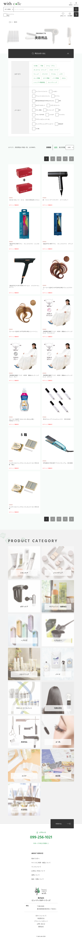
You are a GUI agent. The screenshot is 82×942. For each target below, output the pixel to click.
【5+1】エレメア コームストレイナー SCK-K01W (56, 419)
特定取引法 (41, 917)
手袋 (41, 66)
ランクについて (36, 865)
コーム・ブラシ (50, 66)
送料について (35, 873)
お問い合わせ (41, 922)
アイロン (53, 74)
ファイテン (62, 115)
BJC (60, 101)
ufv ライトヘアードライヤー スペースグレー (55, 200)
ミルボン (55, 92)
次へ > (71, 159)
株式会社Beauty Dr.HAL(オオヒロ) (45, 101)
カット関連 (37, 78)
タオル (64, 78)
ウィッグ (36, 74)
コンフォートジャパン (41, 92)
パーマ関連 (55, 78)
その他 (35, 66)
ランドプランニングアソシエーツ (44, 124)
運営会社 (41, 925)
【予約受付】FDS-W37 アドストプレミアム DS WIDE (58, 463)
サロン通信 (39, 110)
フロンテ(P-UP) (40, 115)
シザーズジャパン (55, 105)
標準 (55, 147)
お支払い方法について (38, 869)
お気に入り (63, 15)
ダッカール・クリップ (40, 70)
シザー (61, 74)
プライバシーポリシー (41, 919)
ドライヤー (45, 74)
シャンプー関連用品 (39, 83)
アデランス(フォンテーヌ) (42, 119)
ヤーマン (57, 96)
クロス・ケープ (53, 70)
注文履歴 (70, 15)
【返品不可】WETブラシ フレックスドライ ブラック (58, 244)
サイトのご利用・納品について (41, 861)
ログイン (76, 4)
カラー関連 (46, 78)
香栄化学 (60, 124)
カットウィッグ (52, 83)
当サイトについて (41, 914)
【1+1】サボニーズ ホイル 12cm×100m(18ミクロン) (24, 200)
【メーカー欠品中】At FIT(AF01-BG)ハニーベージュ (23, 331)
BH (60, 110)
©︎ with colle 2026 (41, 934)
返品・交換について (37, 877)
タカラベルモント (40, 105)
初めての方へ (35, 857)
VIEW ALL (58, 822)
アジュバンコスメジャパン (43, 96)
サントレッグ (50, 110)
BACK (15, 22)
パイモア (51, 115)
